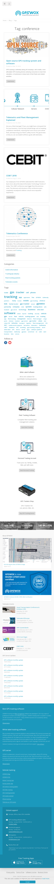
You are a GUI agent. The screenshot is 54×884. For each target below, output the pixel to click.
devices (29, 319)
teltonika (15, 323)
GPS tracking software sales (20, 822)
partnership (7, 307)
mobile (6, 293)
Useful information (11, 270)
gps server (14, 309)
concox (17, 334)
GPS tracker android (8, 796)
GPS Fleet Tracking (7, 790)
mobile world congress (15, 325)
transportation (8, 332)
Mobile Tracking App (8, 780)
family (14, 301)
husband (6, 309)
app (20, 297)
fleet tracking (12, 319)
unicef (23, 329)
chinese (11, 321)
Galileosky (45, 297)
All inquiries (20, 837)
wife (45, 307)
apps (28, 329)
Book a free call (13, 845)
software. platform (36, 329)
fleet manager (37, 319)
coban (40, 321)
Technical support (15, 830)
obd (37, 316)
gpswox (40, 303)
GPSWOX (38, 297)
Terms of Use (20, 873)
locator (20, 301)
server (10, 316)
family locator (13, 304)
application (27, 297)
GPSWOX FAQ (6, 777)
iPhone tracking (7, 799)
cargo (45, 319)
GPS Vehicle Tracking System (10, 787)
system (29, 307)
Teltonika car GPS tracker (9, 802)
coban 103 (7, 323)
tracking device (37, 307)
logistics (28, 323)
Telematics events (11, 282)
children (42, 301)
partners (6, 301)
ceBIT (5, 327)
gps (12, 292)
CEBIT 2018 (11, 175)
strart (43, 327)
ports (5, 321)
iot (36, 332)
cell (27, 292)
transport (22, 323)
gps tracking (34, 301)
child (22, 307)
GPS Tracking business (9, 793)
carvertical (31, 332)
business (31, 309)
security (37, 313)
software (9, 313)
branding (23, 327)
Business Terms (43, 873)
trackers (17, 321)
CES (46, 323)
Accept (28, 882)
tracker (20, 292)
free (33, 297)
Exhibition (12, 327)
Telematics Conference (17, 233)
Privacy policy (10, 873)
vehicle (43, 313)
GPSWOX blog (6, 774)
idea (12, 334)
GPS (17, 327)
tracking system (30, 316)
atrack (33, 304)
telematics (34, 325)
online (19, 313)
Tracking (18, 250)
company (16, 307)
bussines (6, 334)
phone (33, 292)
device (18, 329)
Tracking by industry (12, 274)
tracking (10, 296)
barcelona (27, 325)
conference (42, 325)
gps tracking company (33, 327)
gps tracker (24, 304)
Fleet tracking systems (12, 278)
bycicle (24, 313)
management (21, 319)
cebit (40, 332)
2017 (5, 325)
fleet (15, 316)
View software (40, 744)
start (44, 332)
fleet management (38, 323)
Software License (31, 873)
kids (5, 304)
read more (11, 81)
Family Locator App (8, 784)
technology (22, 310)
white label (40, 310)
